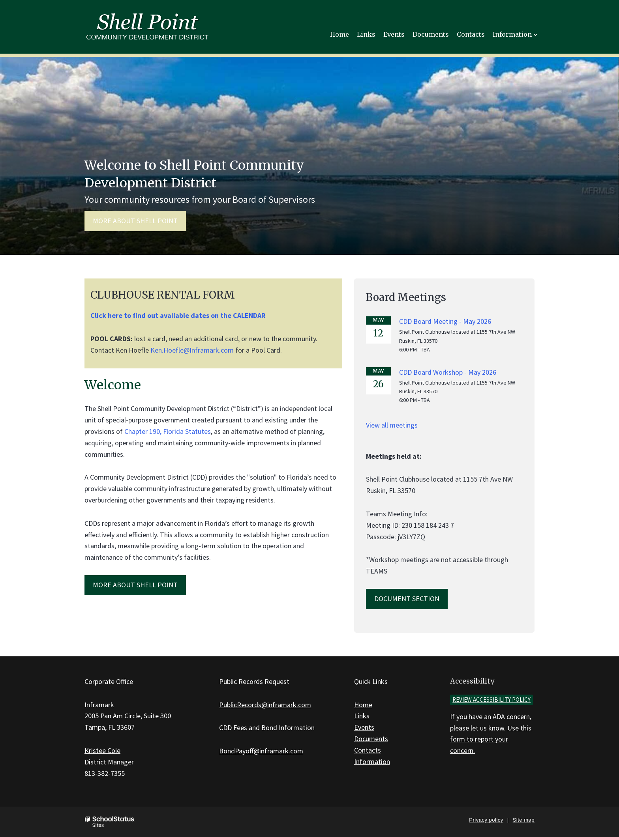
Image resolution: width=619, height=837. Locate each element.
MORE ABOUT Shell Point (135, 584)
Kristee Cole (102, 750)
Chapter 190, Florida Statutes (167, 431)
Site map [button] (524, 820)
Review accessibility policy (491, 699)
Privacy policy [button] (486, 820)
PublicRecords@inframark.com (265, 704)
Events (364, 727)
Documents (371, 738)
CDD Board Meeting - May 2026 (445, 321)
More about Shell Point (135, 220)
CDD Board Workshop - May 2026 (447, 372)
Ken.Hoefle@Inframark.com (192, 350)
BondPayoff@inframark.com (261, 750)
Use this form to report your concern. (490, 739)
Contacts (367, 750)
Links (362, 715)
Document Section (406, 598)
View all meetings (392, 425)
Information (372, 761)
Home (363, 704)
